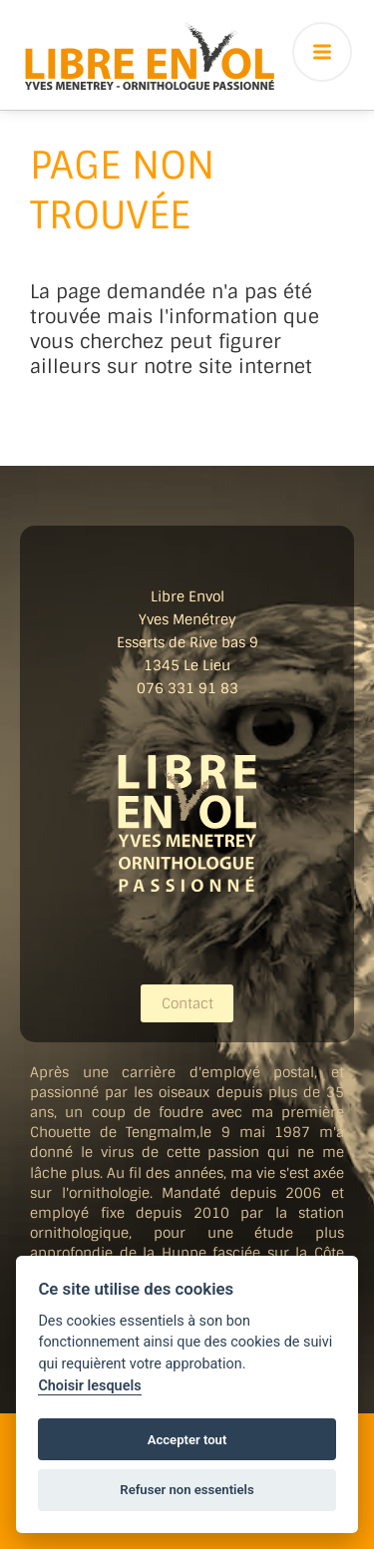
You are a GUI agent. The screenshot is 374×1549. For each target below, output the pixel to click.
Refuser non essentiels (186, 1489)
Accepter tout (187, 1439)
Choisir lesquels (89, 1385)
